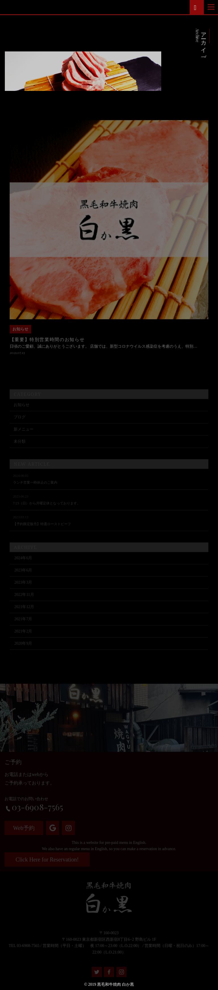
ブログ (20, 424)
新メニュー (23, 436)
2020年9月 (23, 650)
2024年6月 (23, 564)
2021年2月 (23, 638)
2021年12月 (24, 613)
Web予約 (24, 830)
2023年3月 (23, 589)
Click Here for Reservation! (47, 862)
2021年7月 (23, 626)
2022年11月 (24, 601)
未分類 (20, 448)
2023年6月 (23, 577)
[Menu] (211, 7)
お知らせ (22, 411)
